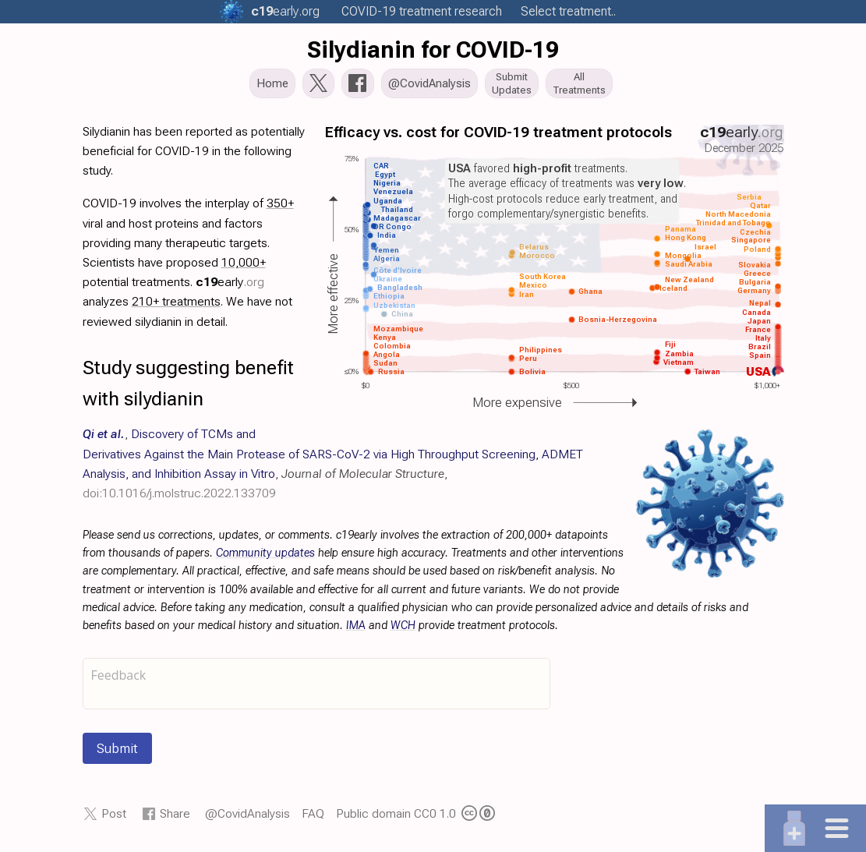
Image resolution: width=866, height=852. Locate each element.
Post (113, 818)
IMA (356, 630)
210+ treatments (176, 306)
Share (175, 818)
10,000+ (243, 267)
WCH (403, 630)
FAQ (313, 818)
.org (285, 11)
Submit (117, 753)
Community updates (265, 557)
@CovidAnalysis (247, 818)
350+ (280, 207)
